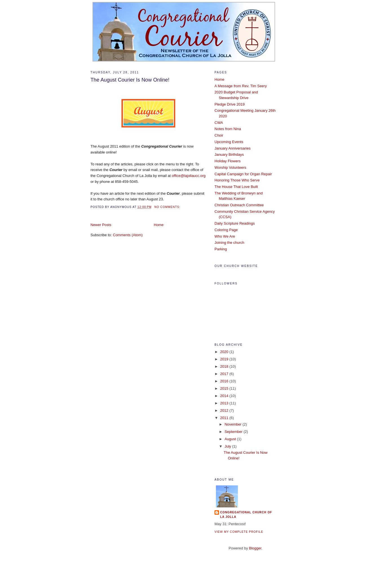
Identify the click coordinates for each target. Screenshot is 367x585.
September (234, 432)
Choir (219, 135)
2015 (224, 388)
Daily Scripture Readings (235, 223)
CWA (219, 122)
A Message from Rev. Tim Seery (241, 86)
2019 (224, 359)
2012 (224, 410)
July (228, 446)
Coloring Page (226, 230)
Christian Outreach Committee (239, 205)
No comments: (168, 207)
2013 (224, 403)
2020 (224, 352)
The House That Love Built (236, 187)
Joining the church (229, 242)
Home (159, 225)
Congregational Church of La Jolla (246, 514)
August (231, 439)
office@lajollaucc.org (188, 176)
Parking (221, 249)
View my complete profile (239, 531)
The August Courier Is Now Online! (129, 80)
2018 (224, 366)
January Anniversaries (233, 148)
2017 (224, 374)
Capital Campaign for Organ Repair (243, 174)
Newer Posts (100, 225)
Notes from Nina (228, 129)
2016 (224, 381)
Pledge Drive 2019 (230, 104)
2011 (224, 418)
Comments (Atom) (128, 235)
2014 (224, 396)
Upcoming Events (229, 142)
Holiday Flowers (227, 161)
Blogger (255, 548)
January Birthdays (229, 154)
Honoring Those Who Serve (237, 180)
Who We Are (225, 236)
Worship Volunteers (230, 167)
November (234, 424)
